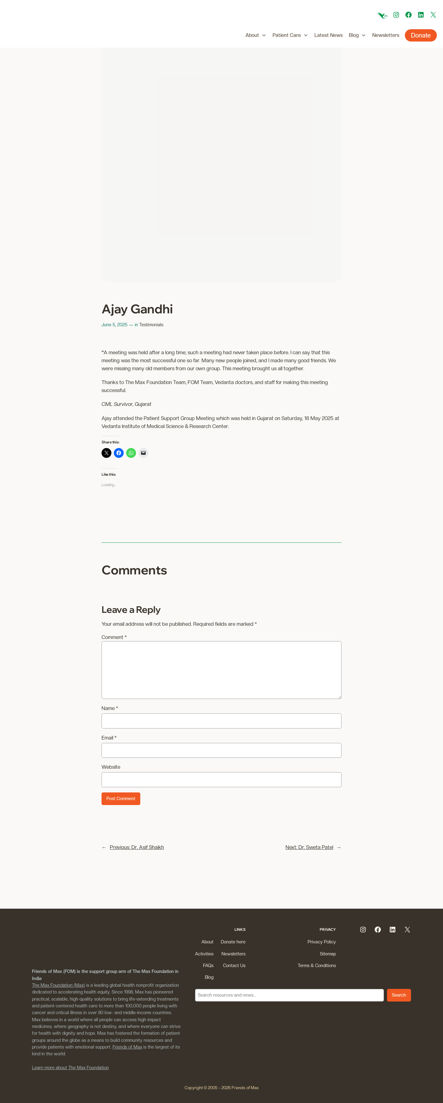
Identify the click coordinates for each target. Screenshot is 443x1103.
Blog (357, 35)
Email (109, 738)
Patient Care (290, 35)
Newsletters (385, 35)
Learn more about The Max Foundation (70, 1067)
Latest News (328, 35)
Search (202, 985)
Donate (421, 35)
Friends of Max (127, 1046)
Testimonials (151, 324)
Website (111, 767)
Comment (114, 637)
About (255, 35)
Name (110, 708)
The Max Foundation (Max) (58, 985)
